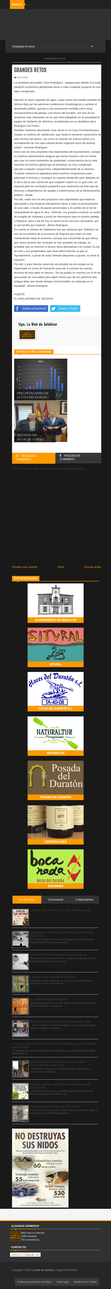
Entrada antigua (93, 566)
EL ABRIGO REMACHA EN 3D (49, 999)
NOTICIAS (22, 77)
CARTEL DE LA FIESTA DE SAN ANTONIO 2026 (60, 910)
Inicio (61, 566)
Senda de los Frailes (85, 1281)
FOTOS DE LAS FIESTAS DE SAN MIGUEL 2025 (60, 1021)
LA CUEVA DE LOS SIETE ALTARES (53, 977)
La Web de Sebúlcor (43, 1270)
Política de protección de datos (34, 1281)
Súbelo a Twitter (64, 308)
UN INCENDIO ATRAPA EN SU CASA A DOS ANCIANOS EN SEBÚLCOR (58, 1063)
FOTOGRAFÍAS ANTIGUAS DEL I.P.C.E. (55, 1106)
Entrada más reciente (25, 566)
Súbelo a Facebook (30, 308)
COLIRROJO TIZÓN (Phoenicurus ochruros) (58, 954)
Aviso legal (63, 1281)
